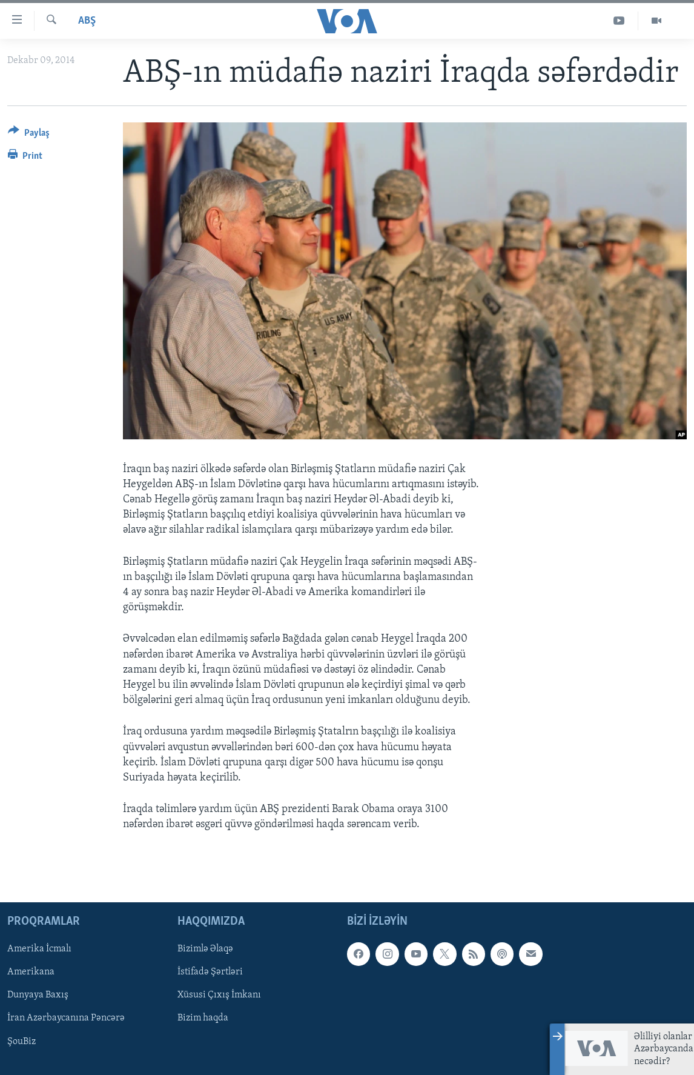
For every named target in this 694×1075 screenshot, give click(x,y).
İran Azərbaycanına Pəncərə (66, 1018)
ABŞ (87, 21)
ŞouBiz (21, 1042)
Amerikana (31, 972)
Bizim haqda (202, 1018)
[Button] (29, 134)
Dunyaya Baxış (37, 995)
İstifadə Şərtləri (210, 972)
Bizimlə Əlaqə (205, 949)
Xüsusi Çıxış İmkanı (219, 995)
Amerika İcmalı (39, 949)
